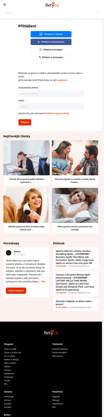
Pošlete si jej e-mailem (57, 113)
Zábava (7, 366)
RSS (5, 384)
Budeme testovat (60, 349)
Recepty (55, 400)
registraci (62, 80)
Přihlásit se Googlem (51, 50)
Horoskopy (9, 396)
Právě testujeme (59, 352)
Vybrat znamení (16, 290)
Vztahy (7, 380)
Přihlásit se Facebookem (51, 42)
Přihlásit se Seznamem (51, 57)
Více (43, 281)
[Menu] (4, 4)
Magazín (8, 344)
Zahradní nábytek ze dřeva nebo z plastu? (74, 303)
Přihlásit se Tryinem (51, 34)
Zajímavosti (9, 373)
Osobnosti (8, 377)
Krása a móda (10, 349)
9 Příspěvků (61, 266)
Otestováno (57, 356)
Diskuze (7, 400)
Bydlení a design (11, 359)
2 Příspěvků (61, 292)
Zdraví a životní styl (12, 352)
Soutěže (7, 403)
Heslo (21, 100)
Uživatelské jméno (28, 87)
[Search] (52, 13)
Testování (57, 344)
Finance (7, 370)
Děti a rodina (10, 363)
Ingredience (57, 403)
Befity (7, 414)
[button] (97, 13)
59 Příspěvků (62, 307)
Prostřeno (57, 391)
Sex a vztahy (9, 356)
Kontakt (7, 407)
